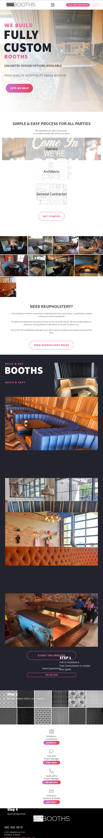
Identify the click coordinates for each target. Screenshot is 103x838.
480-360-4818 (51, 783)
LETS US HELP (19, 88)
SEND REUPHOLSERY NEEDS (51, 346)
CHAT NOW (51, 763)
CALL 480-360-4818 (78, 5)
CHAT (95, 5)
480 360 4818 (51, 676)
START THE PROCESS (51, 656)
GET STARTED (51, 216)
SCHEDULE (51, 744)
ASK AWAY (51, 803)
